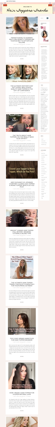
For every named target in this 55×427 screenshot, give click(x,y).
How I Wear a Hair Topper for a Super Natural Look (21, 393)
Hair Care (42, 160)
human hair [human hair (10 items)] (43, 111)
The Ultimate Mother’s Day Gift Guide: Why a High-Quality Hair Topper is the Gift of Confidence (22, 88)
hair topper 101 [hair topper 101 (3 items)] (46, 94)
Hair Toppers (43, 173)
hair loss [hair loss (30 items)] (44, 89)
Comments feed (44, 142)
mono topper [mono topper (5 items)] (44, 121)
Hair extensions (43, 164)
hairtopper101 (22, 44)
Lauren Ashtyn (43, 185)
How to (42, 175)
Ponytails (42, 189)
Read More (22, 58)
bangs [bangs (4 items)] (41, 87)
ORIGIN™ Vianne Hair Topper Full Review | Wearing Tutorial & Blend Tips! (21, 232)
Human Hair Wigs (44, 182)
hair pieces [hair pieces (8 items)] (45, 90)
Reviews (42, 191)
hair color (42, 162)
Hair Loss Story (43, 168)
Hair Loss (42, 166)
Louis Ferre (43, 187)
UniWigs (42, 196)
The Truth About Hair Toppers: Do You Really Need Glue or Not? (22, 137)
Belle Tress (43, 153)
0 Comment (28, 44)
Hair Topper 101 (43, 171)
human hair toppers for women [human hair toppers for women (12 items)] (44, 117)
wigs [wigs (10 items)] (45, 131)
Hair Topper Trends (10, 1)
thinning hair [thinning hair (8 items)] (45, 126)
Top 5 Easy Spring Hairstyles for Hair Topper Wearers (22, 339)
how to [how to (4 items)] (46, 110)
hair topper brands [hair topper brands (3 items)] (43, 95)
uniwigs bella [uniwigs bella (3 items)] (46, 128)
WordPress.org (43, 144)
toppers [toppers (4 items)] (44, 127)
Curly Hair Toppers (44, 155)
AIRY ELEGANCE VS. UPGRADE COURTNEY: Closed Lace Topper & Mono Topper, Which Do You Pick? (22, 184)
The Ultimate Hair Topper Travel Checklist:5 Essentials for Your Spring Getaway (21, 284)
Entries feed (43, 140)
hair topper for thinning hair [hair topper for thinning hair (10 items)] (44, 99)
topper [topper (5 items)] (42, 127)
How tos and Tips (44, 177)
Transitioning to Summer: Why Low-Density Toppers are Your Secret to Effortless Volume (21, 40)
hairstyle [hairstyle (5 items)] (42, 92)
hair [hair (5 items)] (42, 87)
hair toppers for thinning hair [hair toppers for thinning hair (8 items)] (44, 106)
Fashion (42, 158)
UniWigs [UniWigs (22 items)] (42, 128)
